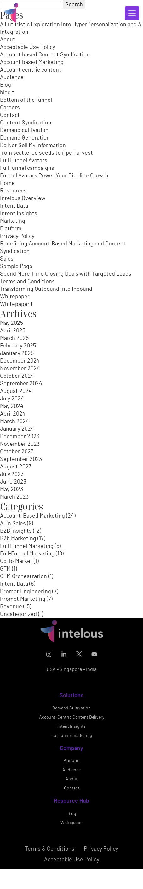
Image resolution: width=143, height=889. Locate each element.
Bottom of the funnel (26, 100)
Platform (10, 229)
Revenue (11, 607)
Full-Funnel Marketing (27, 554)
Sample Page (16, 266)
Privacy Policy (17, 236)
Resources (13, 191)
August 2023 (15, 467)
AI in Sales (13, 523)
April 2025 (12, 331)
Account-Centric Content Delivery (71, 739)
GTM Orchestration (23, 576)
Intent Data (14, 206)
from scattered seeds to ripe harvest (46, 153)
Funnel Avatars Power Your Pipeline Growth (54, 176)
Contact (10, 115)
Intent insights (18, 213)
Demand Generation (25, 138)
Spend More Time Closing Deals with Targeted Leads (65, 274)
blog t (7, 92)
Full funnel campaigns (27, 168)
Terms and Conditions (27, 281)
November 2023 (20, 444)
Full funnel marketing (71, 757)
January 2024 (17, 429)
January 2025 (17, 353)
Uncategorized (18, 614)
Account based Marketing (32, 62)
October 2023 (17, 452)
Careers (10, 108)
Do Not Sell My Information (33, 145)
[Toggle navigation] (132, 13)
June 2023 (13, 482)
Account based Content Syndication (45, 55)
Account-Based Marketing (32, 516)
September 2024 (21, 384)
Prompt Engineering (25, 591)
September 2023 (21, 459)
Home (7, 183)
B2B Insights (16, 531)
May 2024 (11, 406)
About (7, 40)
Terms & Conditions (49, 870)
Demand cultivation (24, 130)
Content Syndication (25, 123)
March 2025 (14, 338)
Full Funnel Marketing (27, 546)
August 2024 (16, 391)
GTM (5, 569)
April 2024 (13, 414)
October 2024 (17, 376)
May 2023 (11, 489)
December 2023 (19, 436)
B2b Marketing (18, 539)
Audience (12, 77)
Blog (5, 85)
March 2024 (14, 421)
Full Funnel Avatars (23, 160)
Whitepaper (15, 297)
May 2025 (11, 323)
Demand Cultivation (71, 729)
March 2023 (14, 497)
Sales (7, 259)
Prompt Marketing (22, 599)
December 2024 (20, 361)
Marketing (12, 221)
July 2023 (12, 474)
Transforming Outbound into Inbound (46, 289)
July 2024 (12, 399)
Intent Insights (71, 748)
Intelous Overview (22, 198)
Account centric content (30, 70)
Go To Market (16, 561)
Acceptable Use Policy (27, 47)
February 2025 (18, 346)
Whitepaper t (16, 304)
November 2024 (20, 368)
